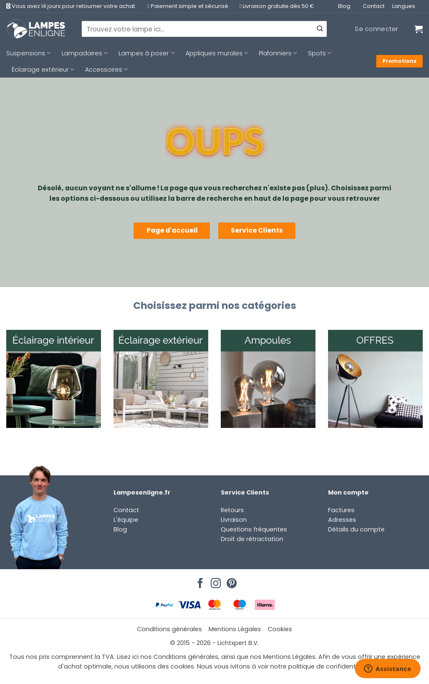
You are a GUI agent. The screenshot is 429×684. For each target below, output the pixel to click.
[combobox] (204, 29)
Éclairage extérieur (43, 69)
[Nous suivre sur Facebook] (199, 580)
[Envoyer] (319, 29)
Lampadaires (85, 53)
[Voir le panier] (418, 29)
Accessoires (106, 69)
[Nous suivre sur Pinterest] (230, 580)
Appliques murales (217, 53)
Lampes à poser (146, 53)
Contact (374, 6)
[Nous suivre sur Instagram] (214, 580)
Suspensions (28, 53)
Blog (344, 6)
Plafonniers (278, 53)
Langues (403, 6)
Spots (319, 53)
